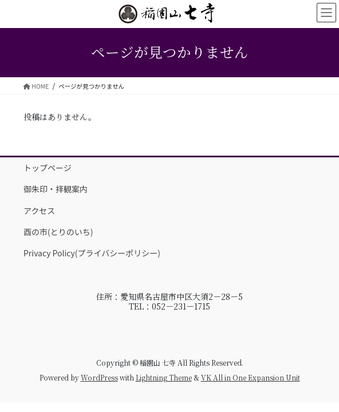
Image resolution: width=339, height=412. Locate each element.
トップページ (47, 167)
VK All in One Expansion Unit (250, 377)
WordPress (99, 377)
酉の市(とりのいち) (58, 231)
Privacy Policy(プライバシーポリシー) (91, 253)
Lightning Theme (164, 377)
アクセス (39, 210)
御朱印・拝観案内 (55, 189)
